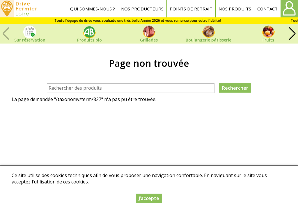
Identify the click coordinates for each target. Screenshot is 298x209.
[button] (292, 34)
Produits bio (89, 40)
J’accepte (149, 198)
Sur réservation (29, 40)
